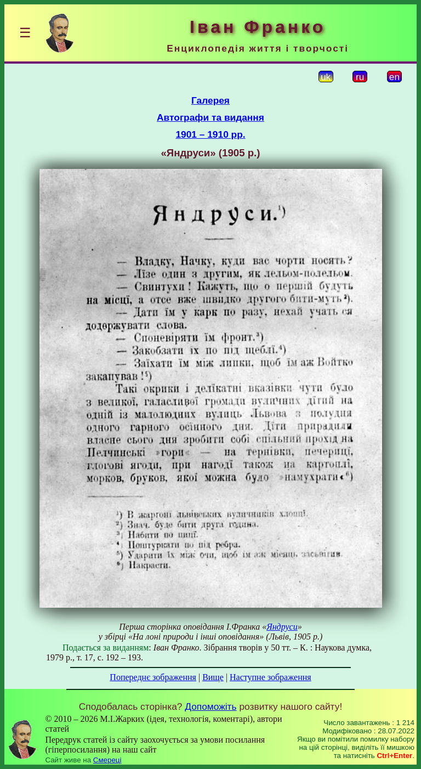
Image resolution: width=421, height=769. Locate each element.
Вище (213, 677)
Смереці (107, 760)
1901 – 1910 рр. (210, 134)
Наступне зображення (270, 677)
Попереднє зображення (153, 677)
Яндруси (282, 626)
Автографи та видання (210, 117)
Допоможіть (210, 706)
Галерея (210, 100)
